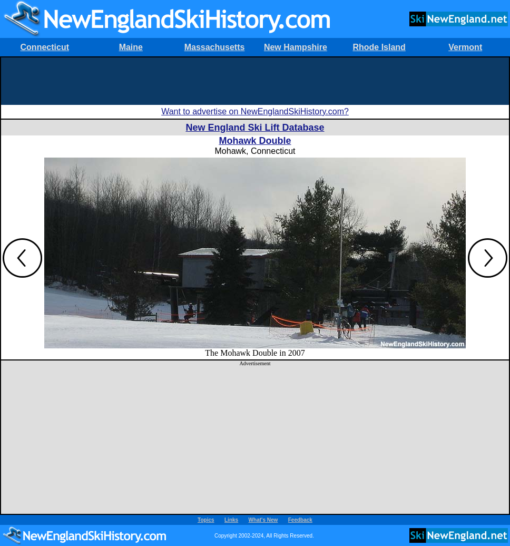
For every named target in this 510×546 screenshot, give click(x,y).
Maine (131, 47)
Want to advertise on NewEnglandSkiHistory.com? (255, 111)
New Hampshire (295, 47)
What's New (263, 520)
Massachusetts (214, 47)
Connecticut (45, 47)
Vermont (465, 47)
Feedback (300, 520)
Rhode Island (378, 47)
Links (231, 520)
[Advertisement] (255, 81)
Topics (206, 520)
